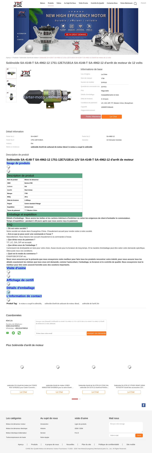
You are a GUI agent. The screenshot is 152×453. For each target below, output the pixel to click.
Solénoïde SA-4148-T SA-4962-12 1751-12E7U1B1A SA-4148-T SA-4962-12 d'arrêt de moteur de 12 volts (75, 57)
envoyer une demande (96, 333)
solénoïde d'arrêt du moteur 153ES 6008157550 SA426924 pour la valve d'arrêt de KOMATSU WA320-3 (58, 387)
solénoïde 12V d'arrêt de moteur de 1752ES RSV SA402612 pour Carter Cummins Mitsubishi (22, 387)
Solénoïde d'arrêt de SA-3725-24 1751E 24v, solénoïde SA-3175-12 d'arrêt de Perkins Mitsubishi (94, 387)
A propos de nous (52, 444)
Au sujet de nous (70, 3)
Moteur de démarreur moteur (15, 424)
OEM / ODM (79, 428)
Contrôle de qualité (97, 3)
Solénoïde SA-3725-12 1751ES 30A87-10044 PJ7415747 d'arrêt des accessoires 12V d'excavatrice (129, 387)
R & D (77, 433)
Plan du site (86, 444)
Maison (42, 3)
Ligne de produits (80, 424)
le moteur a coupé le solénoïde (30, 304)
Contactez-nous (112, 3)
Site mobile (130, 444)
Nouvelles (70, 444)
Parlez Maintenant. (127, 3)
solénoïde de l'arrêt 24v (90, 304)
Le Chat (112, 116)
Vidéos (59, 3)
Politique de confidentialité (108, 444)
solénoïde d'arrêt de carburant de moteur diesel (62, 304)
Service (42, 433)
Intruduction (44, 424)
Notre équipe (44, 437)
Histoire (42, 428)
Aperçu (21, 444)
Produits (51, 3)
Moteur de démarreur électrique (16, 428)
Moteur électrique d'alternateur (16, 433)
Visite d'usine (83, 3)
